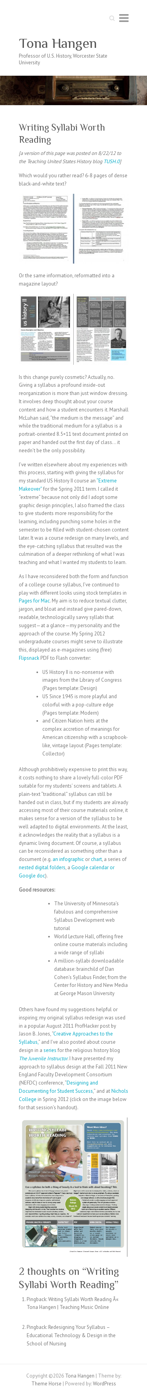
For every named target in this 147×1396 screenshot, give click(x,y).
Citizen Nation (67, 720)
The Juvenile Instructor (43, 1058)
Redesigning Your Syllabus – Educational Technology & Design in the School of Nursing (71, 1335)
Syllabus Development (79, 920)
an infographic (68, 859)
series (50, 1050)
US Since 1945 (57, 696)
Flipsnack (29, 658)
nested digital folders (42, 867)
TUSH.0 (111, 161)
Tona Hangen (58, 43)
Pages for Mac (34, 600)
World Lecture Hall (74, 936)
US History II (55, 672)
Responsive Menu (124, 18)
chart (96, 859)
